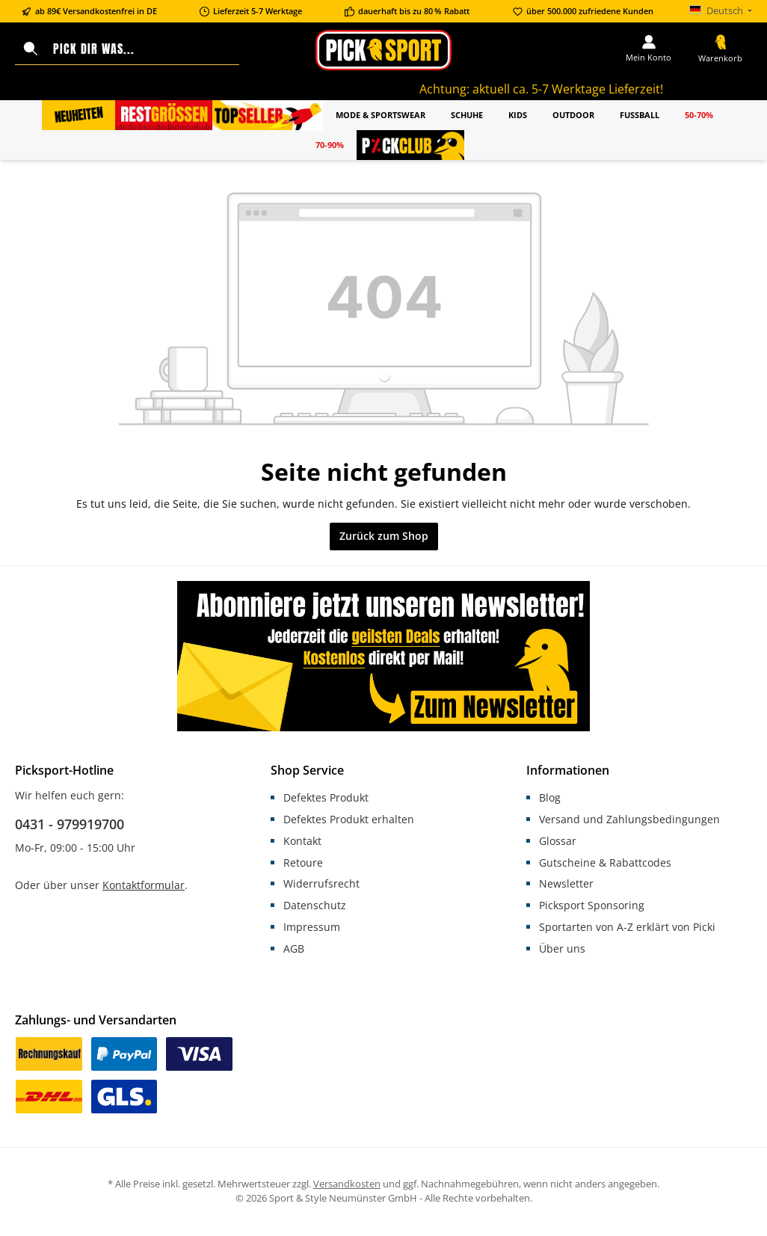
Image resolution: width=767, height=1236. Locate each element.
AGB (293, 948)
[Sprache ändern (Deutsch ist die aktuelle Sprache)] (720, 11)
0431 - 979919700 (69, 824)
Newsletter (566, 883)
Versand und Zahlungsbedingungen (629, 819)
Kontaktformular (143, 885)
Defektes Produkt (326, 797)
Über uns (562, 948)
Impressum (311, 927)
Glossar (557, 841)
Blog (550, 797)
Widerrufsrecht (321, 883)
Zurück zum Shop (383, 536)
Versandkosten (347, 1184)
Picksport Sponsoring (591, 905)
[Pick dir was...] (143, 49)
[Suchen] (30, 49)
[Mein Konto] (648, 49)
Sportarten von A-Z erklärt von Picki (627, 927)
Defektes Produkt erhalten (348, 819)
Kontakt (302, 841)
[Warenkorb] (720, 50)
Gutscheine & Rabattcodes (605, 862)
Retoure (303, 862)
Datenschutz (314, 905)
